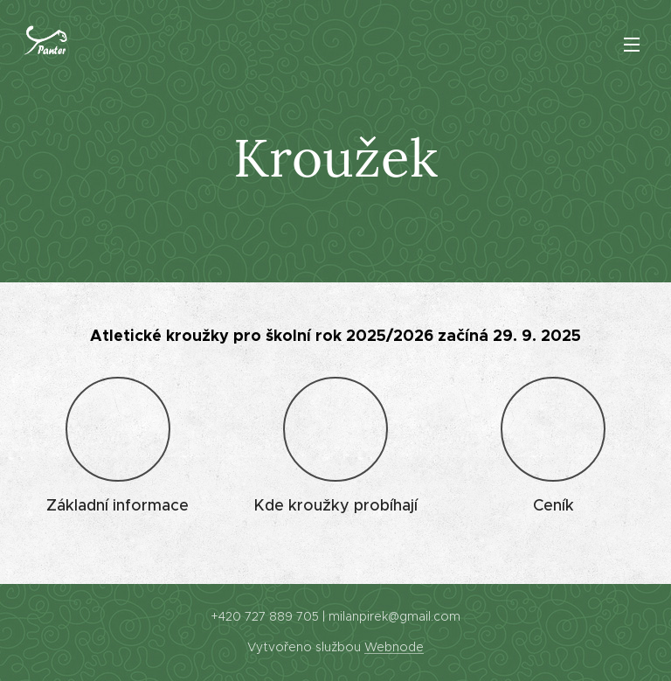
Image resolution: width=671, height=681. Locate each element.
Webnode (394, 647)
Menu (632, 44)
